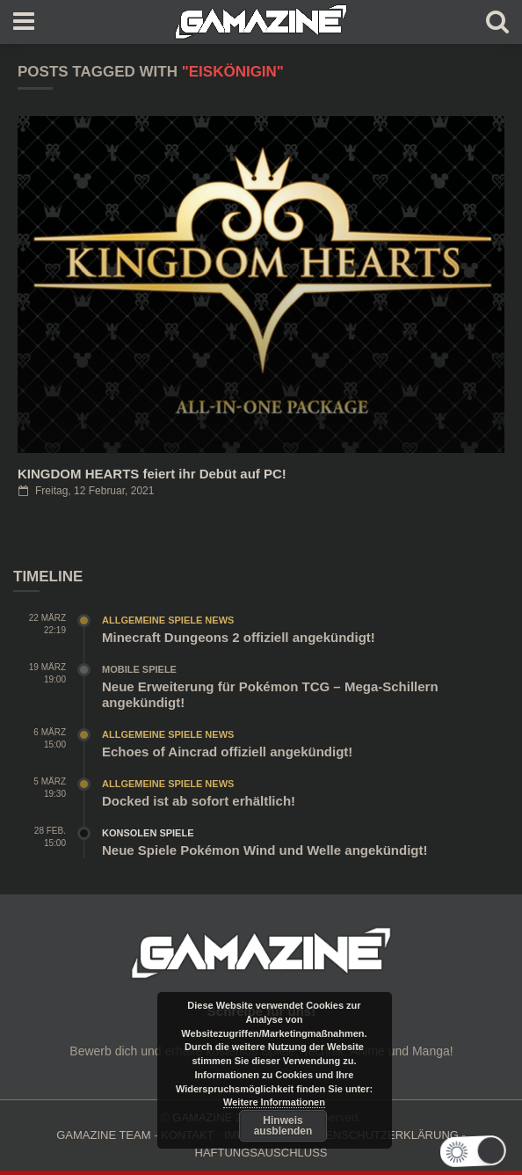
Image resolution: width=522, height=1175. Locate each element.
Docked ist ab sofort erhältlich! (198, 800)
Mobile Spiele (139, 669)
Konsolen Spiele (148, 833)
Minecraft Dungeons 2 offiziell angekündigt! (238, 637)
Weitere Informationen (274, 1102)
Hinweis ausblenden (283, 1125)
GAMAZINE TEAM (103, 1135)
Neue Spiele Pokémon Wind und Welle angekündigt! (264, 850)
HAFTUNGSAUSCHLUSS (261, 1152)
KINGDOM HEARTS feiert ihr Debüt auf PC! (152, 473)
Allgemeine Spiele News (168, 620)
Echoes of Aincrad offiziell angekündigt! (227, 751)
